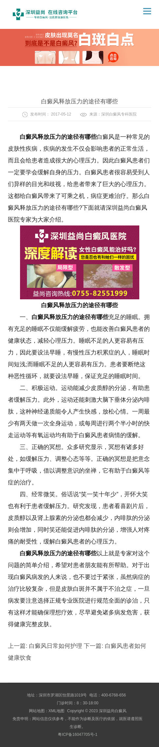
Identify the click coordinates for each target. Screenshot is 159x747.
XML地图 (57, 711)
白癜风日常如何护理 (55, 646)
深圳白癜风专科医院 (119, 114)
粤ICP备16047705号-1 (77, 734)
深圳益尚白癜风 (112, 711)
